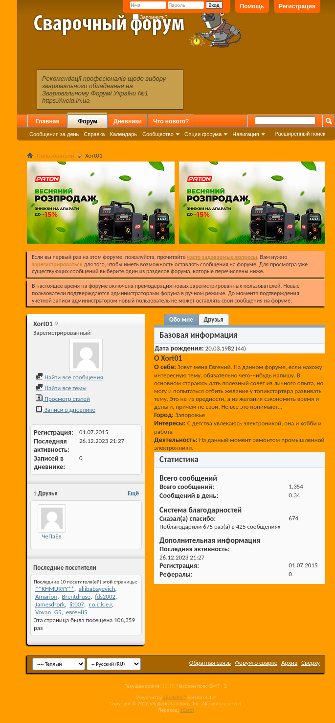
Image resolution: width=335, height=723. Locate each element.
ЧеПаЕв (52, 536)
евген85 (77, 612)
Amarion (46, 596)
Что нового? (171, 121)
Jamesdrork (50, 604)
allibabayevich (97, 588)
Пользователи (55, 155)
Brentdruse (76, 596)
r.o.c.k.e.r (100, 604)
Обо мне (181, 319)
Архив (289, 662)
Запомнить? (150, 17)
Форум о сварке (256, 662)
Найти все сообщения (69, 377)
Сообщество (158, 134)
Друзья (213, 319)
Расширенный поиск (299, 134)
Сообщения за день (54, 134)
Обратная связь (210, 662)
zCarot (187, 710)
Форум (87, 121)
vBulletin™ (174, 697)
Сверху (310, 662)
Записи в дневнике (65, 409)
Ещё (133, 493)
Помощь (252, 6)
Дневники (127, 121)
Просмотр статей (62, 398)
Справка (94, 134)
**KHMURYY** (54, 588)
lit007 (76, 604)
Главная (48, 121)
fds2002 (105, 596)
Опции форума (203, 134)
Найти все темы (61, 388)
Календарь (123, 134)
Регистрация (297, 6)
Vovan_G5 (48, 612)
